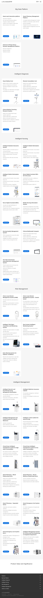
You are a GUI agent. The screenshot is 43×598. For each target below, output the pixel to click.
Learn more (6, 36)
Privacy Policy (4, 594)
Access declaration (16, 594)
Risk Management (5, 584)
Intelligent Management (6, 586)
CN (38, 1)
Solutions (3, 575)
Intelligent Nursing (5, 582)
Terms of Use (10, 594)
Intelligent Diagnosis (6, 580)
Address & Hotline (5, 588)
